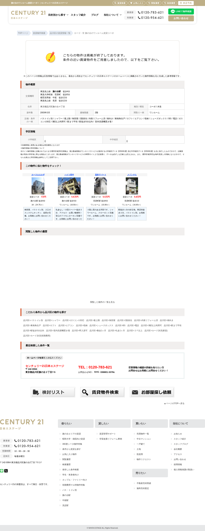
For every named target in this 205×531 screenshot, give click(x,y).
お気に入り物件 (69, 454)
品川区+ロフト (49, 325)
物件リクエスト (144, 459)
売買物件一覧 (143, 434)
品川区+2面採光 (124, 320)
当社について (111, 14)
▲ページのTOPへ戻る (174, 403)
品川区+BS (120, 325)
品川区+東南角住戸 (32, 325)
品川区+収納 (81, 325)
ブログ (95, 14)
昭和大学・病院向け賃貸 (73, 439)
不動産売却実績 (144, 483)
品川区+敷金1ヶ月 (98, 330)
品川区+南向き (166, 320)
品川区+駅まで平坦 (172, 325)
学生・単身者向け (70, 475)
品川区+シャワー (52, 320)
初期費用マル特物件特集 (73, 485)
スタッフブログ (181, 444)
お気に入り (137, 3)
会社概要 (178, 449)
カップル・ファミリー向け (74, 480)
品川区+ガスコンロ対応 (73, 320)
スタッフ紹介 (78, 14)
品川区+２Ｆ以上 (134, 330)
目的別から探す (57, 14)
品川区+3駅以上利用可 (151, 325)
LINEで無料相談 (184, 11)
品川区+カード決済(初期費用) (36, 335)
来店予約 (186, 3)
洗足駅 (65, 505)
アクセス (178, 454)
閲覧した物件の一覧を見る (102, 302)
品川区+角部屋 (108, 320)
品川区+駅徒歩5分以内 (33, 330)
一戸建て (141, 444)
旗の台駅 (66, 495)
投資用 (140, 454)
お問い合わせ (181, 18)
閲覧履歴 (66, 459)
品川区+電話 (133, 325)
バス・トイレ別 (69, 490)
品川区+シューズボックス (101, 325)
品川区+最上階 (93, 320)
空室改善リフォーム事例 (110, 439)
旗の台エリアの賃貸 (71, 434)
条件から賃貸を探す (71, 449)
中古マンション (144, 439)
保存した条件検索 (70, 469)
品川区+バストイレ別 (33, 320)
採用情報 (178, 464)
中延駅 (65, 500)
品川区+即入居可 (79, 330)
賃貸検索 (120, 3)
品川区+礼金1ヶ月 (116, 330)
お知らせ (178, 434)
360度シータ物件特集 (72, 444)
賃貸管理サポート (107, 434)
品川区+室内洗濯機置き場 (58, 330)
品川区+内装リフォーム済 (146, 320)
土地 (139, 449)
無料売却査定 (143, 488)
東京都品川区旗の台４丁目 (52, 106)
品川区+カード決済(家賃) (156, 330)
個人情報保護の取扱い (184, 469)
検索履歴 (66, 464)
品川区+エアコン (66, 325)
